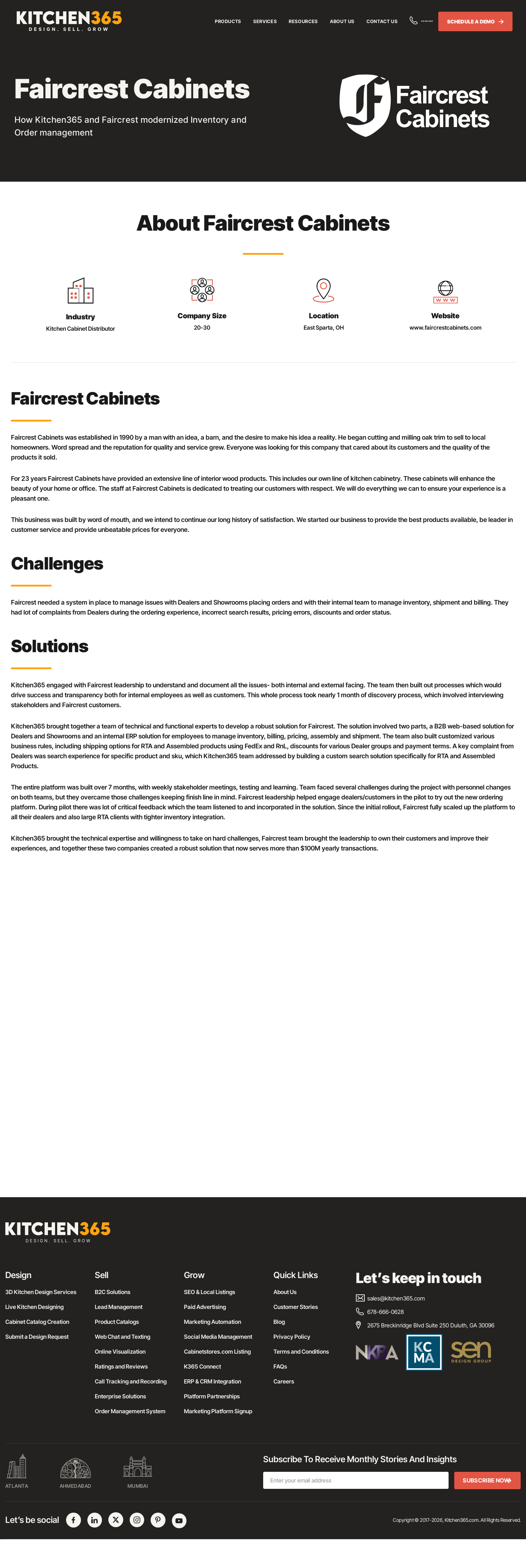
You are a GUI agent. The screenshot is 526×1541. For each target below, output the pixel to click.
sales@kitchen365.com (390, 1298)
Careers (283, 1381)
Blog (279, 1321)
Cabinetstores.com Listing (217, 1351)
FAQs (280, 1366)
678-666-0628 (406, 21)
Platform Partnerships (212, 1396)
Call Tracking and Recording (131, 1381)
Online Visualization (120, 1351)
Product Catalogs (117, 1321)
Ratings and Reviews (121, 1366)
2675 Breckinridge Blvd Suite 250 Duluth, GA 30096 (425, 1325)
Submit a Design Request (37, 1336)
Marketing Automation (212, 1321)
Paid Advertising (205, 1306)
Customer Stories (295, 1306)
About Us (285, 1291)
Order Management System (130, 1411)
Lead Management (118, 1306)
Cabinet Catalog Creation (37, 1321)
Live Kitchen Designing (34, 1306)
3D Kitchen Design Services (40, 1291)
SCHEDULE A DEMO (472, 22)
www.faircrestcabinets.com (446, 327)
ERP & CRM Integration (212, 1381)
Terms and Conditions (301, 1351)
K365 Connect (202, 1366)
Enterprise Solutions (120, 1396)
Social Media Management (218, 1336)
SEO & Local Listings (209, 1291)
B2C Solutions (112, 1291)
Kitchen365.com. (462, 1521)
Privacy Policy (291, 1336)
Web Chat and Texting (122, 1336)
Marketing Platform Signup (218, 1411)
